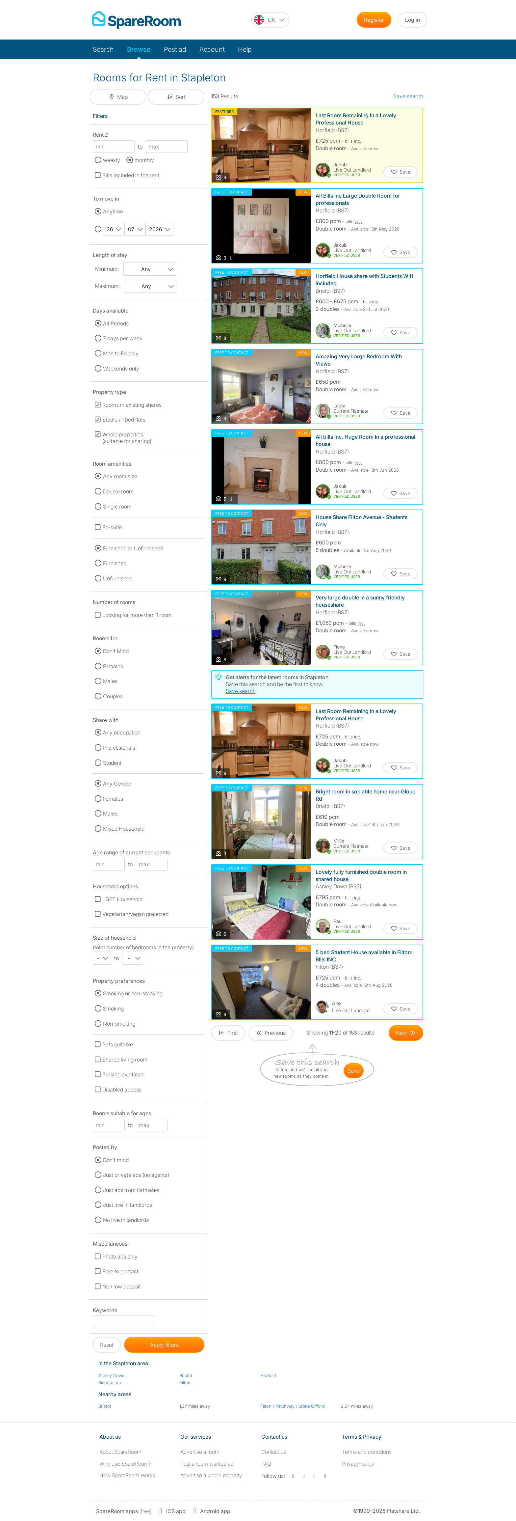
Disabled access (122, 1089)
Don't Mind (116, 651)
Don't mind (116, 1160)
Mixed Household (123, 828)
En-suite (112, 527)
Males (110, 681)
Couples (113, 696)
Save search (408, 96)
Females (113, 666)
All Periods (116, 323)
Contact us (273, 1452)
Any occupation (122, 732)
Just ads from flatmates (131, 1190)
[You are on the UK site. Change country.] (270, 20)
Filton (185, 1382)
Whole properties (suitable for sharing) (126, 437)
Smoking (113, 1008)
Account (212, 49)
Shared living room (124, 1059)
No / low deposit (121, 1286)
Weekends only (121, 368)
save (354, 1070)
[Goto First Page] (228, 1033)
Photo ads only (120, 1256)
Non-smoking (119, 1023)
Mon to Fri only (121, 353)
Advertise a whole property (211, 1475)
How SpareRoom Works (127, 1475)
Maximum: (107, 286)
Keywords (105, 1311)
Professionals (119, 747)
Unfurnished (117, 578)
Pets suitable (117, 1044)
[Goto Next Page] (406, 1033)
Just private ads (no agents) (136, 1175)
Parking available (122, 1074)
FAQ (266, 1463)
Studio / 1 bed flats (123, 419)
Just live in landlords (127, 1205)
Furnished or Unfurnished (133, 548)
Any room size (120, 476)
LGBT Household (122, 899)
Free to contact (120, 1271)
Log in (412, 19)
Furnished (114, 563)
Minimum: (107, 268)
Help (245, 49)
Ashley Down (111, 1375)
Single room (117, 506)
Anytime (113, 211)
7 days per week (122, 338)
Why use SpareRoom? (125, 1463)
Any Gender (117, 783)
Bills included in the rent (130, 175)
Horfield (268, 1375)
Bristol (185, 1375)
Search (103, 49)
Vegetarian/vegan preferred (135, 914)
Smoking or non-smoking (133, 993)
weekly (111, 160)
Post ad (175, 49)
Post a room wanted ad (206, 1463)
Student (112, 763)
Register (374, 19)
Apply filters (164, 1344)
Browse (139, 49)
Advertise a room (199, 1452)
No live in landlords (126, 1220)
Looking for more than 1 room (137, 615)
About (120, 1452)
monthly (144, 160)
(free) (124, 1511)
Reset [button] (107, 1344)
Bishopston (109, 1382)
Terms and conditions (367, 1452)
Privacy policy (358, 1463)
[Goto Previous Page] (270, 1033)
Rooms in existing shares (132, 404)
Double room (118, 491)
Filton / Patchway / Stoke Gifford (292, 1406)
